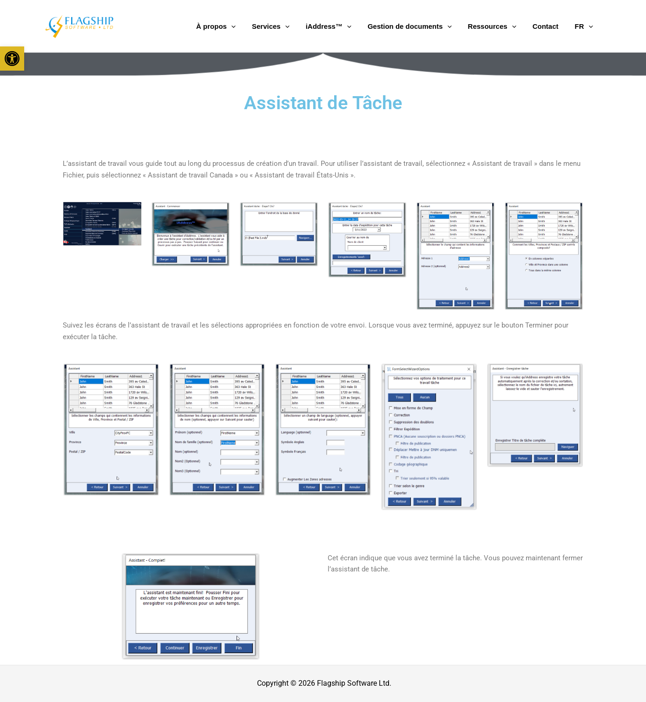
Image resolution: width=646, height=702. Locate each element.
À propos (261, 26)
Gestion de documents (434, 26)
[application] (276, 26)
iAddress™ (359, 26)
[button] (12, 58)
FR (587, 26)
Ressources (509, 26)
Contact (556, 26)
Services (309, 26)
